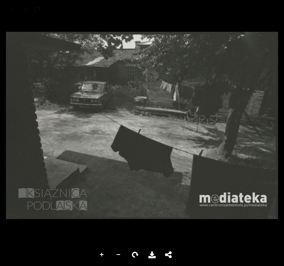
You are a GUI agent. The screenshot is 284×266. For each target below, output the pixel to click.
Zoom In (102, 254)
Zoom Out (118, 254)
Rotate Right (135, 254)
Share (168, 254)
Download (152, 254)
